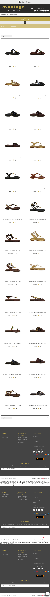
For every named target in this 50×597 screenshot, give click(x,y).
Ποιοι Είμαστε (5, 436)
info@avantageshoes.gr (25, 1)
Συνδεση (21, 2)
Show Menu (25, 22)
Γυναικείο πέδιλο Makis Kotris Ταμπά (37, 188)
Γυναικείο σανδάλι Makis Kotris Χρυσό (12, 95)
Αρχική (3, 26)
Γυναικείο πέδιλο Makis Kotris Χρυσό (37, 157)
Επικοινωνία (20, 442)
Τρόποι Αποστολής (22, 439)
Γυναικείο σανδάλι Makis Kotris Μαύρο (12, 63)
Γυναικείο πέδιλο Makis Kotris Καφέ (12, 250)
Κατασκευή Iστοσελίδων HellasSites (40, 478)
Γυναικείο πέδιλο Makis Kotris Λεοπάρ (12, 219)
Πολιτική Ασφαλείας (22, 441)
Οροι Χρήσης (4, 437)
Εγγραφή (28, 2)
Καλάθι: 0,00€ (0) (25, 18)
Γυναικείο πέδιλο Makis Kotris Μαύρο (13, 188)
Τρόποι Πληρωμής (22, 437)
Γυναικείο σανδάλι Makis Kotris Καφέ (37, 63)
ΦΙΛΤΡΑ (25, 29)
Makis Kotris (13, 26)
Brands (8, 26)
